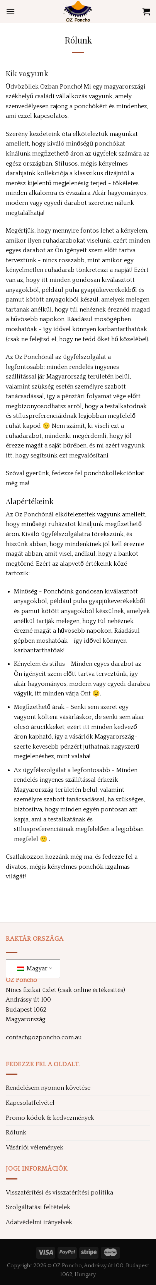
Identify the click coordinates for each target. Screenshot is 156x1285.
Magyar (32, 968)
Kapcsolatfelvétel (30, 1102)
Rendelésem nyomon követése (48, 1087)
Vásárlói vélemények (34, 1147)
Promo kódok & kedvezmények (50, 1117)
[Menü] (10, 11)
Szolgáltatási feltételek (38, 1207)
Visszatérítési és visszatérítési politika (59, 1192)
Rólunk (16, 1132)
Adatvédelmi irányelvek (39, 1222)
